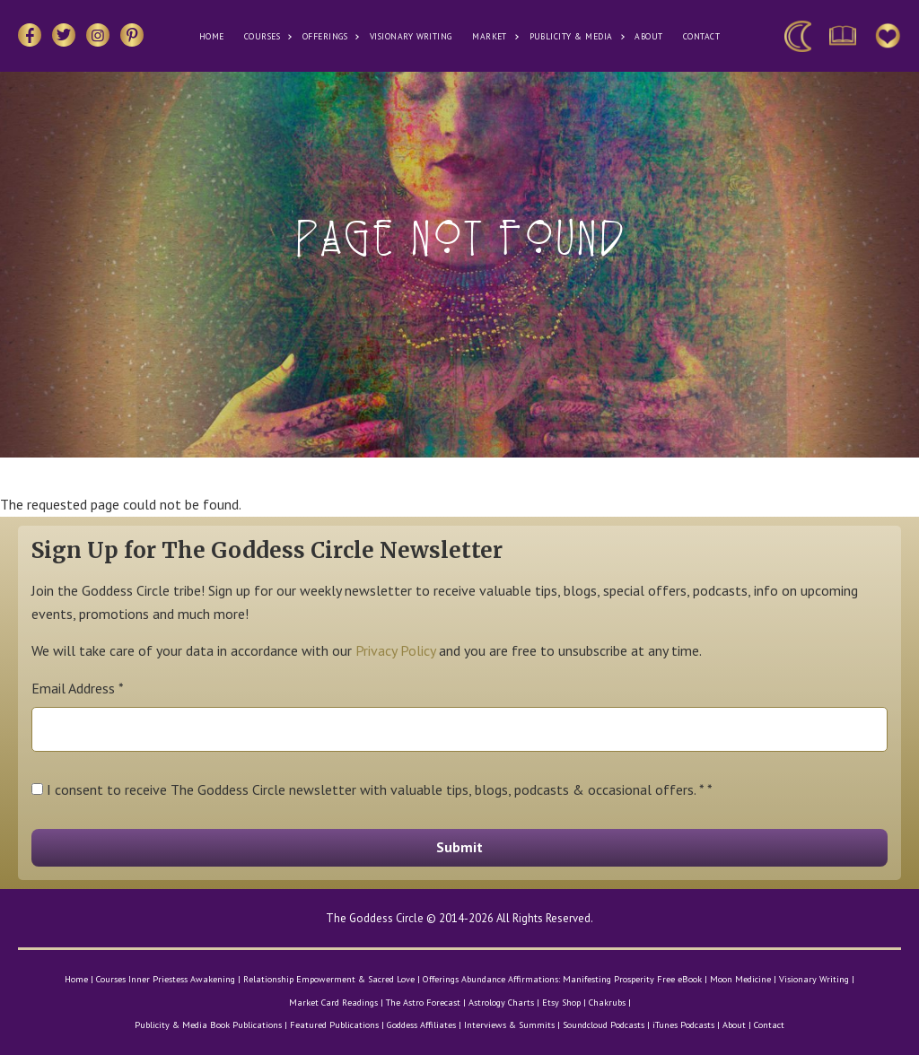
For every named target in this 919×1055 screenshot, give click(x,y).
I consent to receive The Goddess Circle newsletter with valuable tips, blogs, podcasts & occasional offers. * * (380, 789)
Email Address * (77, 688)
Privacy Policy (395, 650)
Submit (459, 847)
